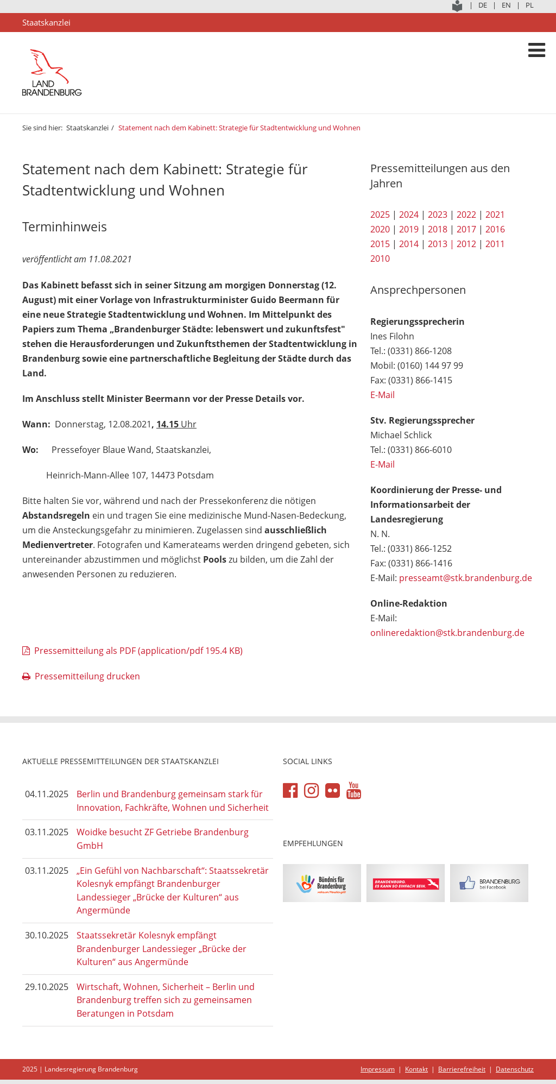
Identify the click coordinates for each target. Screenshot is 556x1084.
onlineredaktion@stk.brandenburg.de (447, 633)
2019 (409, 229)
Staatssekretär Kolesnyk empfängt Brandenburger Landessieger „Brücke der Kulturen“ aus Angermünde (162, 948)
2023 (437, 214)
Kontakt (416, 1069)
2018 (437, 229)
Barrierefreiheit (461, 1069)
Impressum (378, 1069)
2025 (380, 214)
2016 (495, 229)
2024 (409, 214)
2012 (466, 244)
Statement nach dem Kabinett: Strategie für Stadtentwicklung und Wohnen (239, 128)
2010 (380, 258)
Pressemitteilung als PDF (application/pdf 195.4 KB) (138, 650)
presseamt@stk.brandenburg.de (465, 578)
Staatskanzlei (87, 128)
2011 (495, 244)
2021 (495, 214)
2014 (409, 244)
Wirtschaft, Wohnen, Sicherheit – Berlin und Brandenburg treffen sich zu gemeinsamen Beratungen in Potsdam (166, 1000)
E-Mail (382, 395)
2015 (380, 244)
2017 (466, 229)
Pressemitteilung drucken (87, 676)
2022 (466, 214)
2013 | (441, 244)
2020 (380, 229)
